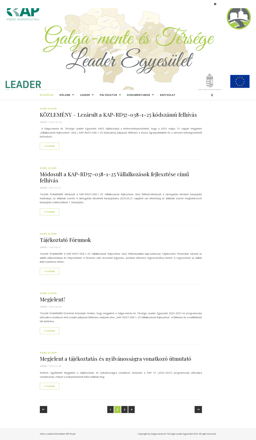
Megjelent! (52, 299)
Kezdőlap (47, 94)
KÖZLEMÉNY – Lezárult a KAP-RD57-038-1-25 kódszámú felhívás (118, 114)
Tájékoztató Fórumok (65, 239)
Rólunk (65, 94)
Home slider (48, 108)
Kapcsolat (167, 94)
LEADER (85, 94)
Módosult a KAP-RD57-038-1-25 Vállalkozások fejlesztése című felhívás (114, 177)
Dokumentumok (138, 94)
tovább (49, 146)
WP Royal (70, 433)
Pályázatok (108, 94)
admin (43, 121)
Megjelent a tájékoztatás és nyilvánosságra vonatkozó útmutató (115, 358)
